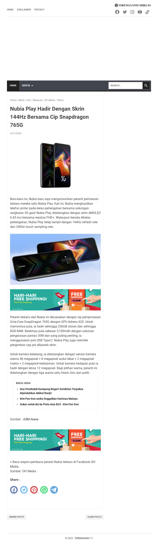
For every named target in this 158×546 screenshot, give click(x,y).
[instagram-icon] (132, 12)
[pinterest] (34, 490)
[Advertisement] (79, 46)
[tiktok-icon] (147, 12)
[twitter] (24, 490)
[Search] (126, 85)
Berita (26, 85)
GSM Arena (30, 419)
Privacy (39, 9)
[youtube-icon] (140, 12)
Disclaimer (24, 9)
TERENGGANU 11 (84, 538)
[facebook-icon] (117, 12)
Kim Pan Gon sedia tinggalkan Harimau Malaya (49, 398)
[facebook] (14, 490)
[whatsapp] (44, 490)
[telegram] (54, 490)
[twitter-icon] (125, 12)
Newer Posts (16, 517)
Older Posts (94, 517)
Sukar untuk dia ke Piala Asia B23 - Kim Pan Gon (49, 404)
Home (10, 9)
